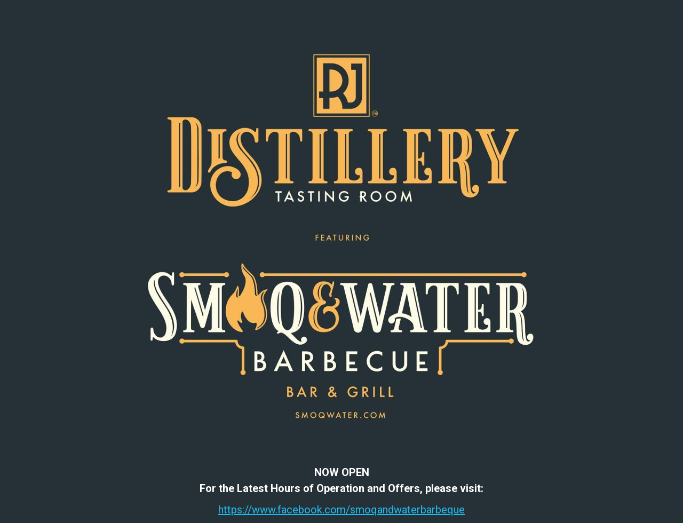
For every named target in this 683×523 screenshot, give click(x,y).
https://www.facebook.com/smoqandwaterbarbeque (341, 509)
